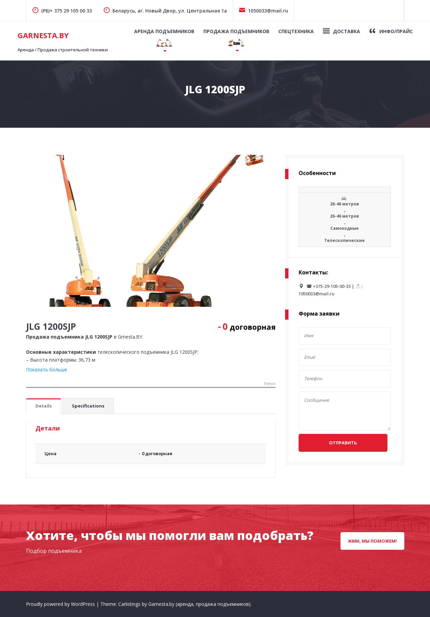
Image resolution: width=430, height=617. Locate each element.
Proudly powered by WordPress (61, 604)
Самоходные (344, 228)
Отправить (343, 443)
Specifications (88, 406)
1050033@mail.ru (263, 10)
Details (43, 406)
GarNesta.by (43, 35)
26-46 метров (344, 204)
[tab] (43, 406)
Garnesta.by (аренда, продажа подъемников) (199, 604)
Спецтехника (296, 31)
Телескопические (344, 240)
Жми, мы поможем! (372, 541)
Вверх (270, 383)
